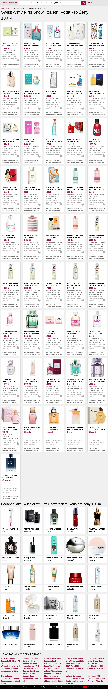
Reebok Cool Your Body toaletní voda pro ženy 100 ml (75, 190)
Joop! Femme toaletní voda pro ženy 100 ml (96, 94)
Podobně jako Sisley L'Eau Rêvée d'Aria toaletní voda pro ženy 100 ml (54, 306)
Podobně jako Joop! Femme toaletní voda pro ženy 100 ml (97, 113)
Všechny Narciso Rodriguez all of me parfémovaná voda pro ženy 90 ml (31, 450)
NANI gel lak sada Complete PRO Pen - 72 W (10, 661)
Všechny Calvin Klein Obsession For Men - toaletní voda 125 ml (97, 450)
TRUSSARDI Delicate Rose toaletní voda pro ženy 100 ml (10, 94)
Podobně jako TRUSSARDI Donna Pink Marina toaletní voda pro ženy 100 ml (31, 258)
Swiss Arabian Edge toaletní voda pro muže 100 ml (32, 334)
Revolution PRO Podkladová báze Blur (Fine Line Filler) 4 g (96, 678)
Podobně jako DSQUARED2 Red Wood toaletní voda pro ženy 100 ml (96, 162)
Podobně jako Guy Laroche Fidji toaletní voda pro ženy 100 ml (53, 258)
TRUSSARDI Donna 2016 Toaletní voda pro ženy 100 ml (75, 46)
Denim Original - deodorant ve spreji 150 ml (32, 678)
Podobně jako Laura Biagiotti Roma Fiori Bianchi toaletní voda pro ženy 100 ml (32, 402)
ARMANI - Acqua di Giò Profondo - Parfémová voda (9, 478)
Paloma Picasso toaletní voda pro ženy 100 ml (10, 190)
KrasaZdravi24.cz (10, 3)
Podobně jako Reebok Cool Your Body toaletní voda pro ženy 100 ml (75, 210)
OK (85, 687)
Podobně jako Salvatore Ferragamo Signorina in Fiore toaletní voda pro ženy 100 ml (54, 354)
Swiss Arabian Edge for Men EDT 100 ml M (75, 382)
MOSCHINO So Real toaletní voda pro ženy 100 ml (96, 46)
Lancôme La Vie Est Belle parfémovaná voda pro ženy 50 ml (75, 430)
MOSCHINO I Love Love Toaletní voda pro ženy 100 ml (54, 190)
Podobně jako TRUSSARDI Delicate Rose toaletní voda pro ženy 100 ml (9, 114)
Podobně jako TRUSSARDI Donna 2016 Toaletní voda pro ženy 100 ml (75, 66)
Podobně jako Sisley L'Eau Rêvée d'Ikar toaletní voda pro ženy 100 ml (97, 258)
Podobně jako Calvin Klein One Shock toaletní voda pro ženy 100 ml (96, 354)
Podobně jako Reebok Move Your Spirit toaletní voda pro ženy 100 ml (75, 258)
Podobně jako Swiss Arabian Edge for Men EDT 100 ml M (75, 401)
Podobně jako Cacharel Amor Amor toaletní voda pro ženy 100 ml (75, 162)
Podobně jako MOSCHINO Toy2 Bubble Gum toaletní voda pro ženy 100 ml (31, 162)
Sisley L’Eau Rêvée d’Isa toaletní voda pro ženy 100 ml (97, 286)
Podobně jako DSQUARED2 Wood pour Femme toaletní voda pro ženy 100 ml (10, 354)
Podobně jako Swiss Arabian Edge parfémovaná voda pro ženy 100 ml (97, 402)
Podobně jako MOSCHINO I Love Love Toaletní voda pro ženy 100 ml (53, 210)
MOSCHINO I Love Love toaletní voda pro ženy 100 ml (54, 142)
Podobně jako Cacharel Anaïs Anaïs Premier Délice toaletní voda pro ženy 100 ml (75, 354)
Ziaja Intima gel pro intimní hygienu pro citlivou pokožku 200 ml (53, 678)
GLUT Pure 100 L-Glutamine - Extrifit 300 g (75, 668)
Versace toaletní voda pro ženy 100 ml (9, 46)
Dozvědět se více (93, 687)
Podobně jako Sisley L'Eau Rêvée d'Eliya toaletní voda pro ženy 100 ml (31, 306)
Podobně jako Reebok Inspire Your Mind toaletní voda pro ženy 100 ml (97, 210)
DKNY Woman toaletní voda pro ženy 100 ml (53, 94)
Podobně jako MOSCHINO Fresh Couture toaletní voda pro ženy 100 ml (75, 114)
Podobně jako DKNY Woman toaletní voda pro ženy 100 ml (54, 113)
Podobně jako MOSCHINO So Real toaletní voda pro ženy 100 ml (97, 66)
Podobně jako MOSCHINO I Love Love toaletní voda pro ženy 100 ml (53, 162)
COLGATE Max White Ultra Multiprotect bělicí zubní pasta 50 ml (75, 661)
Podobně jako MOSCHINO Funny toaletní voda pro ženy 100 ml (54, 66)
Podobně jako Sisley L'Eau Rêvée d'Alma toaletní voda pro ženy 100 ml (74, 306)
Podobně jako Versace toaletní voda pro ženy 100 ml (10, 65)
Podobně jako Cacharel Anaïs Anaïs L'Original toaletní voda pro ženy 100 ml (10, 258)
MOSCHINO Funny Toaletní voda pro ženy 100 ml (32, 46)
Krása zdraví (5, 8)
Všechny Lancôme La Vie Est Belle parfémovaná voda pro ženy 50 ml (75, 450)
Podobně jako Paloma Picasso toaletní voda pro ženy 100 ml (10, 209)
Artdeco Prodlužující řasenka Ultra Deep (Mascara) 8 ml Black (52, 661)
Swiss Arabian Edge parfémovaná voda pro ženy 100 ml (97, 382)
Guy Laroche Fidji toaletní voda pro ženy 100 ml (53, 238)
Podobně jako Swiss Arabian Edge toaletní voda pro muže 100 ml (32, 354)
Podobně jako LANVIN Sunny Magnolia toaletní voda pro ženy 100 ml (32, 210)
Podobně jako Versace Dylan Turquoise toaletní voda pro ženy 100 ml (32, 114)
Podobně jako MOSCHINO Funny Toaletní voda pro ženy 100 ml (32, 66)
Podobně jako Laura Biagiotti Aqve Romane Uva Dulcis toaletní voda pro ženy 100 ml (54, 402)
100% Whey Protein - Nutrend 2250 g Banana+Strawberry (31, 661)
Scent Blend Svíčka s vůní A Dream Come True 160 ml (95, 661)
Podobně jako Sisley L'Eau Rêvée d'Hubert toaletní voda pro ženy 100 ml (10, 306)
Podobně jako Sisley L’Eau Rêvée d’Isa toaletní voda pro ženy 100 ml (97, 306)
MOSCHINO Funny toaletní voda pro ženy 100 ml (53, 46)
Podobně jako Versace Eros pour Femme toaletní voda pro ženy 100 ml (10, 162)
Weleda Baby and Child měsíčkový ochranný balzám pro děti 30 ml (10, 668)
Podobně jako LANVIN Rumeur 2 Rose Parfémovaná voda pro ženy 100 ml (10, 450)
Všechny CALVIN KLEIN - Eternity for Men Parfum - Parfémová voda (52, 450)
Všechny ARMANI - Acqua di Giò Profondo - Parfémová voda (10, 498)
